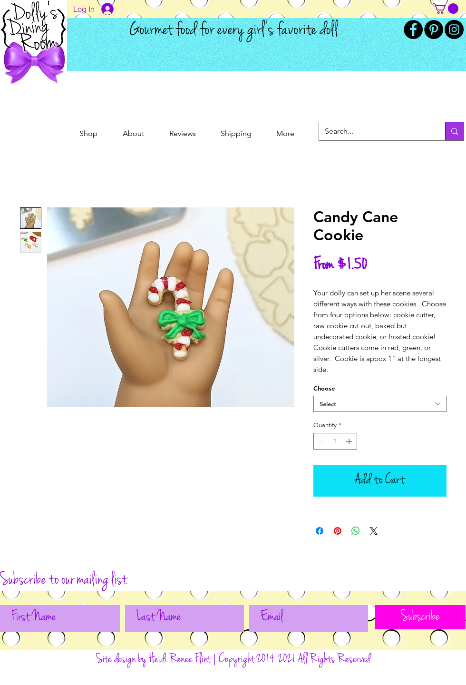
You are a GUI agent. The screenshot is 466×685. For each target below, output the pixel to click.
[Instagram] (454, 29)
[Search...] (375, 131)
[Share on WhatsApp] (355, 531)
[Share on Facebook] (319, 531)
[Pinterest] (433, 29)
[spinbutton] (335, 441)
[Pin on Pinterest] (337, 531)
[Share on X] (373, 531)
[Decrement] (320, 441)
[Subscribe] (420, 617)
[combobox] (380, 404)
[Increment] (350, 441)
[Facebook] (413, 29)
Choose (324, 388)
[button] (445, 8)
